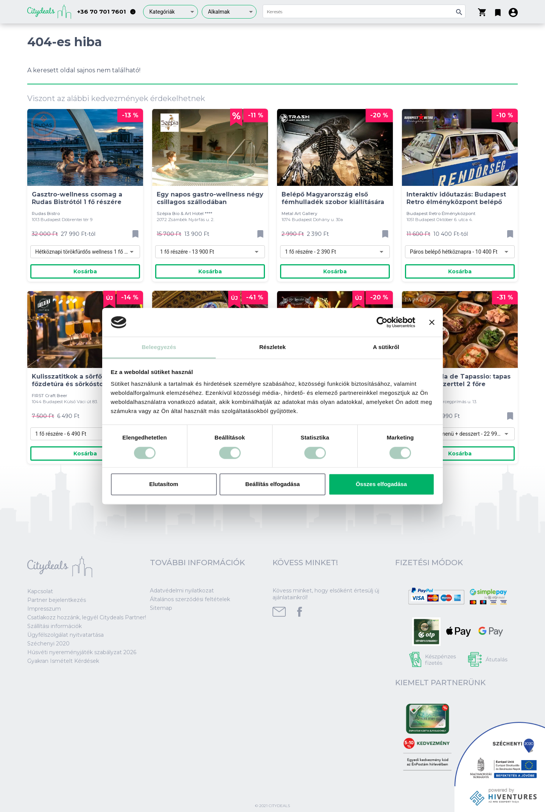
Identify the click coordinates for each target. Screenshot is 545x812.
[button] (498, 11)
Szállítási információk (54, 626)
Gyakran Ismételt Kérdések (63, 661)
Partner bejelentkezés (56, 600)
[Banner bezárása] (431, 322)
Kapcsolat (40, 591)
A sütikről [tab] (386, 347)
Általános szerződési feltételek (190, 599)
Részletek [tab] (272, 347)
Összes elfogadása (381, 484)
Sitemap (161, 608)
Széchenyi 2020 (48, 643)
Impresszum (44, 608)
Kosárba (85, 271)
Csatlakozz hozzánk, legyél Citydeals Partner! (86, 617)
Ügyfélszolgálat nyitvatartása (65, 634)
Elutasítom (163, 484)
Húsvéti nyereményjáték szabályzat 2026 (81, 652)
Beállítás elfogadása (272, 484)
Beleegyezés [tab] (159, 347)
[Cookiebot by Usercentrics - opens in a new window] (382, 322)
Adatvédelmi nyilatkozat (182, 590)
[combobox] (170, 12)
